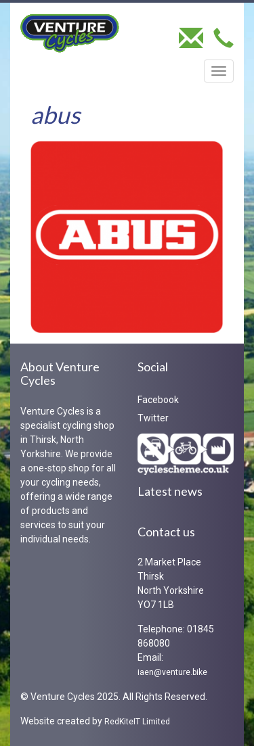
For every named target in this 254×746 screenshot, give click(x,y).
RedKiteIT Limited (137, 721)
